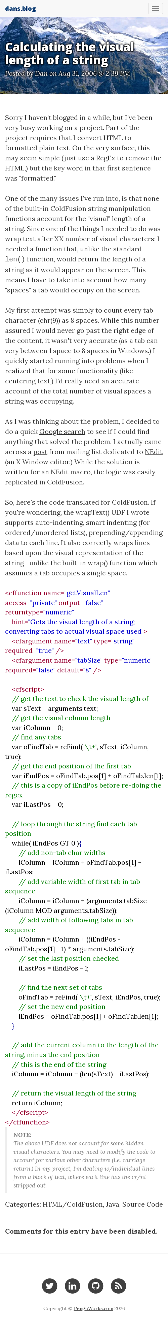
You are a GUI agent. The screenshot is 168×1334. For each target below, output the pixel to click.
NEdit (154, 451)
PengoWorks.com (93, 1308)
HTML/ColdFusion (73, 1204)
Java (112, 1204)
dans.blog (20, 8)
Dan (41, 73)
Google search (62, 431)
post (40, 451)
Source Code (142, 1204)
